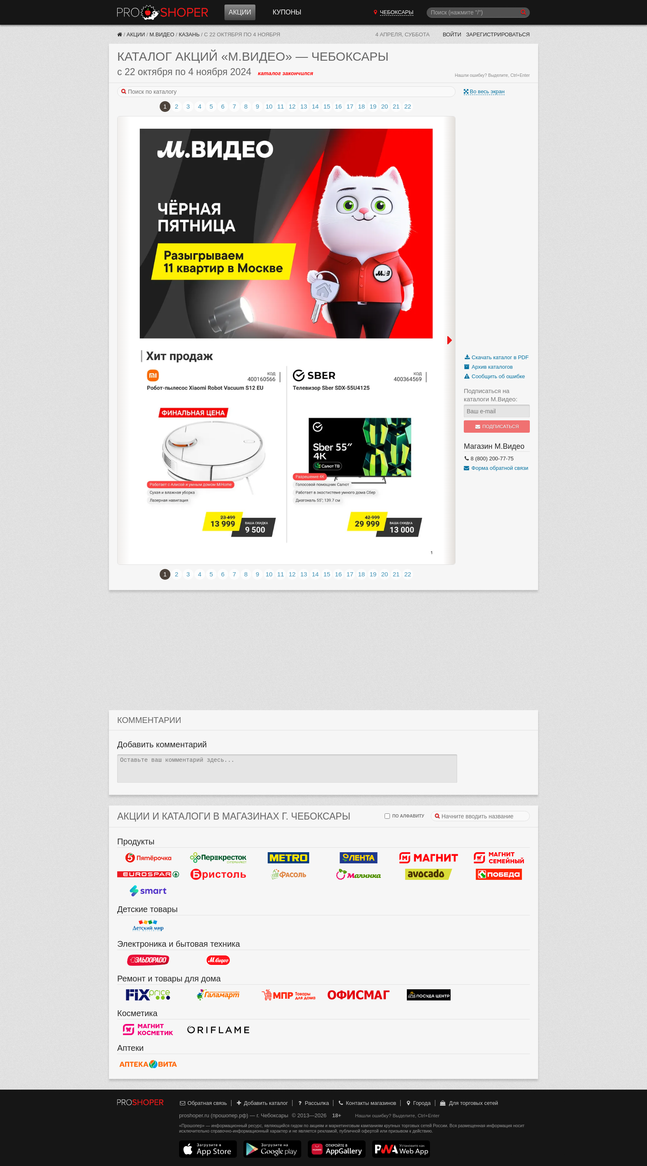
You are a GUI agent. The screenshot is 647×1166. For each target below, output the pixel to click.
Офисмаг (359, 995)
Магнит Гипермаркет (499, 858)
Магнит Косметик (148, 1029)
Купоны (287, 12)
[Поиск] (478, 12)
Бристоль (218, 874)
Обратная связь (203, 1103)
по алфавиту (404, 816)
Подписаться (497, 426)
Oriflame (218, 1029)
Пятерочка (148, 858)
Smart (148, 891)
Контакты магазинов (367, 1103)
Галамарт (218, 995)
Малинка (359, 874)
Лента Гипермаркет (359, 858)
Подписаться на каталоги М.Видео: (490, 395)
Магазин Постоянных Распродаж (288, 995)
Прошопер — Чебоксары (162, 12)
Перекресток (218, 858)
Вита (148, 1064)
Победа (499, 874)
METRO (288, 858)
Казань (189, 34)
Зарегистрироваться (498, 34)
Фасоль (288, 874)
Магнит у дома (429, 858)
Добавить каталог (262, 1103)
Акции (240, 12)
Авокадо (429, 874)
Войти (452, 34)
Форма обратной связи (496, 468)
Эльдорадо (148, 960)
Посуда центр (429, 995)
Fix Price (148, 995)
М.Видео (161, 34)
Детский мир (148, 925)
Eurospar (148, 874)
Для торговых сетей (468, 1103)
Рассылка (312, 1103)
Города (418, 1103)
